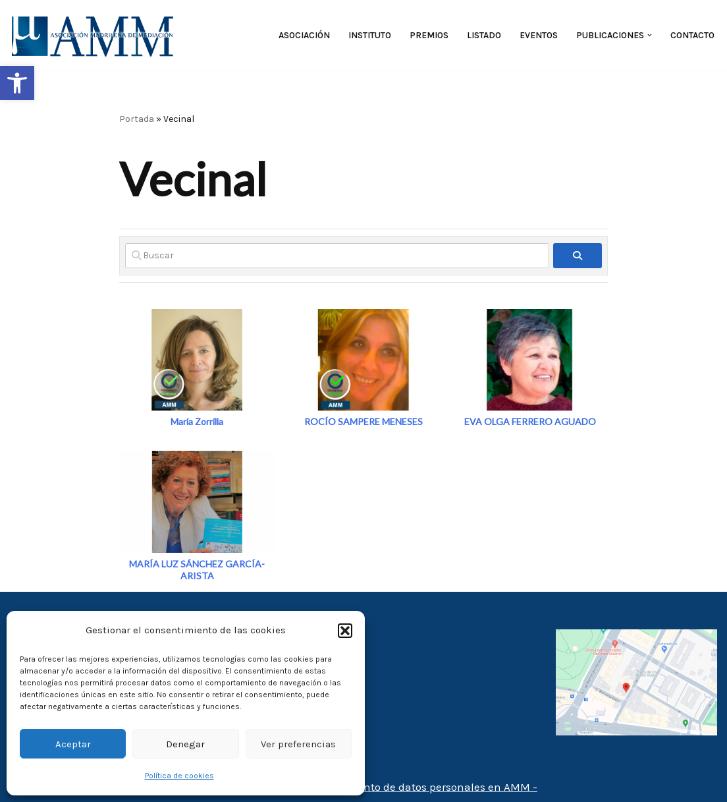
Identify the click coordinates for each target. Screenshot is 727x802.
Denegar (185, 744)
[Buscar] (337, 255)
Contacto (692, 35)
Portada (136, 119)
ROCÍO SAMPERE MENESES (363, 421)
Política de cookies (179, 775)
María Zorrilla (197, 421)
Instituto (369, 35)
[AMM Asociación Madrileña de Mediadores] (95, 35)
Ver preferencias (298, 744)
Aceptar (73, 744)
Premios (429, 35)
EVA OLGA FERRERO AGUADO (530, 421)
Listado (484, 35)
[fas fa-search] (578, 255)
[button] (17, 83)
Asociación (304, 35)
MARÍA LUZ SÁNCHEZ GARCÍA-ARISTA (197, 569)
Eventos (539, 35)
